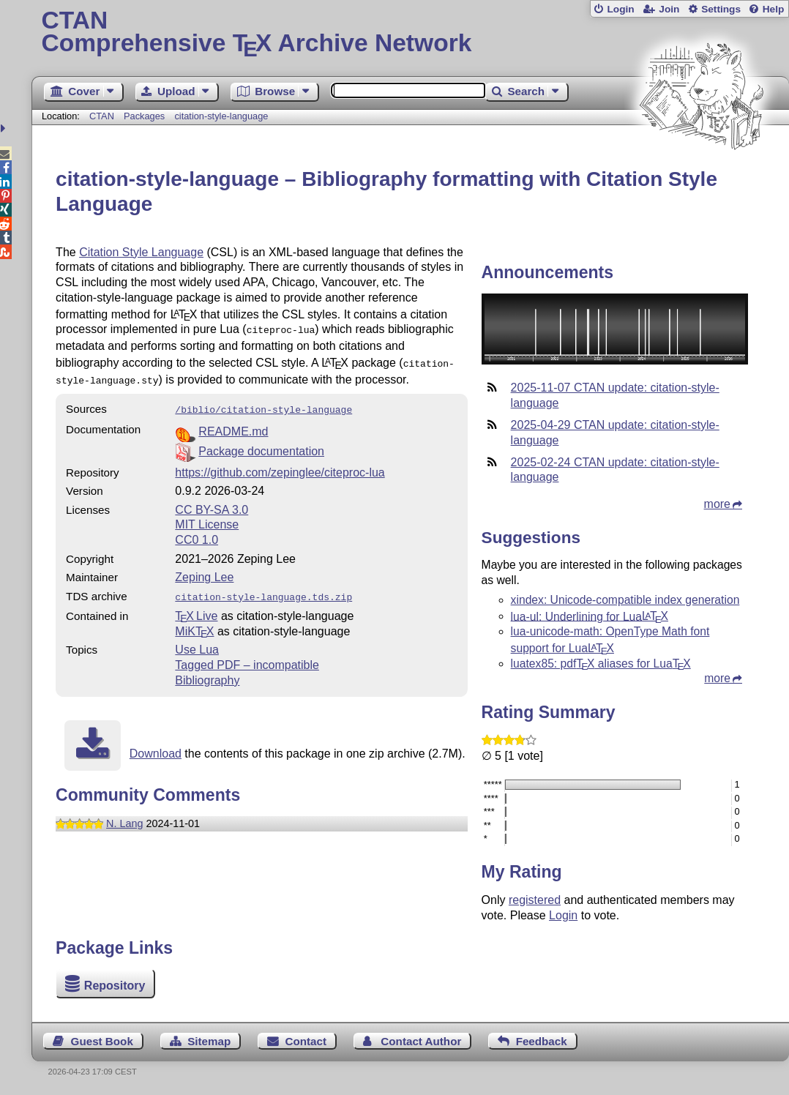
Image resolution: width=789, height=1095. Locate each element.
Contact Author (421, 1041)
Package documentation (261, 445)
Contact (306, 1041)
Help (774, 9)
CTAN (101, 116)
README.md (233, 425)
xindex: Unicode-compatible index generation (625, 600)
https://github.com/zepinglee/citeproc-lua (279, 466)
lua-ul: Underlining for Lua (589, 616)
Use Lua (197, 642)
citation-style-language (221, 116)
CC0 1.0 (196, 534)
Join (669, 9)
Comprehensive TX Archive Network (410, 33)
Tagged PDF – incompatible (247, 657)
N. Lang (124, 816)
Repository (115, 985)
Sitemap (209, 1041)
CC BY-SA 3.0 (211, 504)
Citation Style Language (141, 252)
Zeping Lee (204, 571)
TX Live (196, 608)
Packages (146, 116)
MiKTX (194, 624)
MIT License (207, 518)
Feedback (541, 1041)
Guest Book (102, 1041)
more (717, 504)
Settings (721, 9)
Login (620, 9)
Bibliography (207, 673)
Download (156, 746)
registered (535, 900)
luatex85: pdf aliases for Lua (601, 663)
